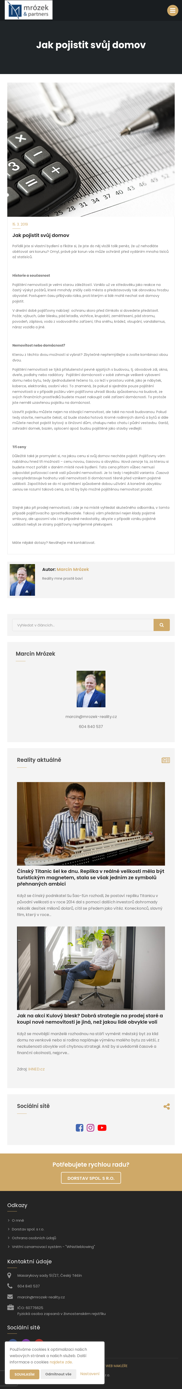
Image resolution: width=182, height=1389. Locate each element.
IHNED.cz (36, 1069)
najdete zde (61, 1362)
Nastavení (90, 1374)
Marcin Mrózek (73, 569)
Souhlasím (25, 1374)
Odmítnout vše (58, 1374)
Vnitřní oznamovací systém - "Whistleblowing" (53, 1246)
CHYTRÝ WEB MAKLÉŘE (110, 1365)
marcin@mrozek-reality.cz (41, 1297)
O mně (18, 1220)
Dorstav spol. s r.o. (91, 1178)
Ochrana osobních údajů (34, 1237)
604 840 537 (28, 1286)
